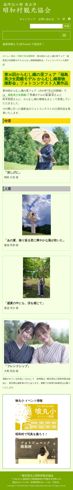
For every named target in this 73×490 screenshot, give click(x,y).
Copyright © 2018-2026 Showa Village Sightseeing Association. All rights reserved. (36, 486)
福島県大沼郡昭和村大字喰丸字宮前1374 (42, 479)
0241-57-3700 (22, 482)
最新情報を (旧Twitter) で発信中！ (23, 44)
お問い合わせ (46, 19)
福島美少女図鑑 (17, 94)
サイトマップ (27, 19)
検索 (66, 26)
